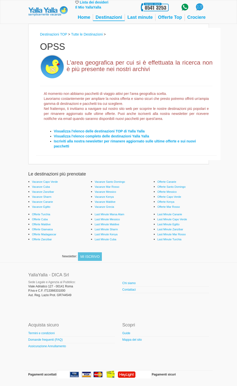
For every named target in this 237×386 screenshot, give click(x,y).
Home (84, 17)
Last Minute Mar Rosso (171, 234)
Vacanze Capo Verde (45, 181)
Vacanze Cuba (41, 186)
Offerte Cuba (40, 219)
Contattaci (129, 289)
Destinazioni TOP (53, 34)
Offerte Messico (167, 191)
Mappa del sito (132, 339)
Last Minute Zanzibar (170, 229)
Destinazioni (109, 17)
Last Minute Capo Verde (172, 219)
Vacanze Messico (105, 191)
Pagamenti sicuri (164, 374)
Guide (126, 333)
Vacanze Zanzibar (43, 191)
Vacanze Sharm (41, 196)
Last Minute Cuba (105, 239)
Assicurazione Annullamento (47, 346)
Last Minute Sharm (106, 229)
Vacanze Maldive (105, 201)
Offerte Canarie (166, 181)
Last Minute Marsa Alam (109, 214)
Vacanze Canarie (42, 201)
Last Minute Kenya (106, 234)
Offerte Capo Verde (169, 196)
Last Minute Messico (107, 219)
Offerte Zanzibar (42, 239)
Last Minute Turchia (169, 239)
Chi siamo (129, 283)
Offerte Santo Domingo (171, 186)
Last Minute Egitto (168, 224)
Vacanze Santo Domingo (110, 181)
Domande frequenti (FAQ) (45, 339)
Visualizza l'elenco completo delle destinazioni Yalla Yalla (101, 136)
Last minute (140, 17)
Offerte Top (170, 17)
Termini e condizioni (41, 333)
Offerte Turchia (41, 214)
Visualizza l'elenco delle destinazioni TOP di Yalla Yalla (99, 131)
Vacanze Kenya (104, 196)
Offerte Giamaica (42, 229)
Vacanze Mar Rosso (107, 186)
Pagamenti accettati (42, 374)
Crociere (196, 17)
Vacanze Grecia (104, 206)
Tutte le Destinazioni (87, 34)
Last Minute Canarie (169, 214)
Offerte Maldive (41, 224)
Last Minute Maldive (107, 224)
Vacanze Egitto (41, 206)
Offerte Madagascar (44, 234)
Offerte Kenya (166, 201)
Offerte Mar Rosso (168, 206)
